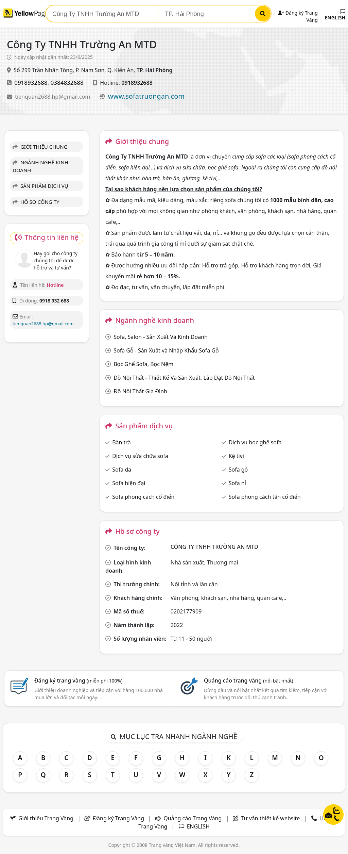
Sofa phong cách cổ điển (143, 496)
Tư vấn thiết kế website (271, 818)
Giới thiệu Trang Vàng (45, 818)
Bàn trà (121, 442)
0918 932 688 (54, 300)
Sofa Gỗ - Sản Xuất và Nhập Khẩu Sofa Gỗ (166, 350)
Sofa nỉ (237, 483)
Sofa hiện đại (128, 483)
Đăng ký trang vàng (78, 680)
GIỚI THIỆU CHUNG (40, 146)
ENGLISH (335, 15)
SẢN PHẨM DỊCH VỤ (40, 185)
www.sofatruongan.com (146, 96)
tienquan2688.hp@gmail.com (53, 96)
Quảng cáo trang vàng (248, 680)
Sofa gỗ (238, 469)
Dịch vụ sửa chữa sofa (140, 456)
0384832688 (66, 82)
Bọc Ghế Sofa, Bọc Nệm (143, 364)
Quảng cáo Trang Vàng (192, 818)
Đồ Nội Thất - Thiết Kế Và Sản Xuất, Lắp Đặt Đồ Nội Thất (184, 377)
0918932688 (30, 82)
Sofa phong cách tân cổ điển (265, 496)
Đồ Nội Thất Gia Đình (140, 391)
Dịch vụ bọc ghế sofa (255, 442)
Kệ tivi (236, 456)
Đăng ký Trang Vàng (118, 818)
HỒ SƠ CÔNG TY (36, 201)
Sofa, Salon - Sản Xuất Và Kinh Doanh (161, 337)
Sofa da (121, 469)
